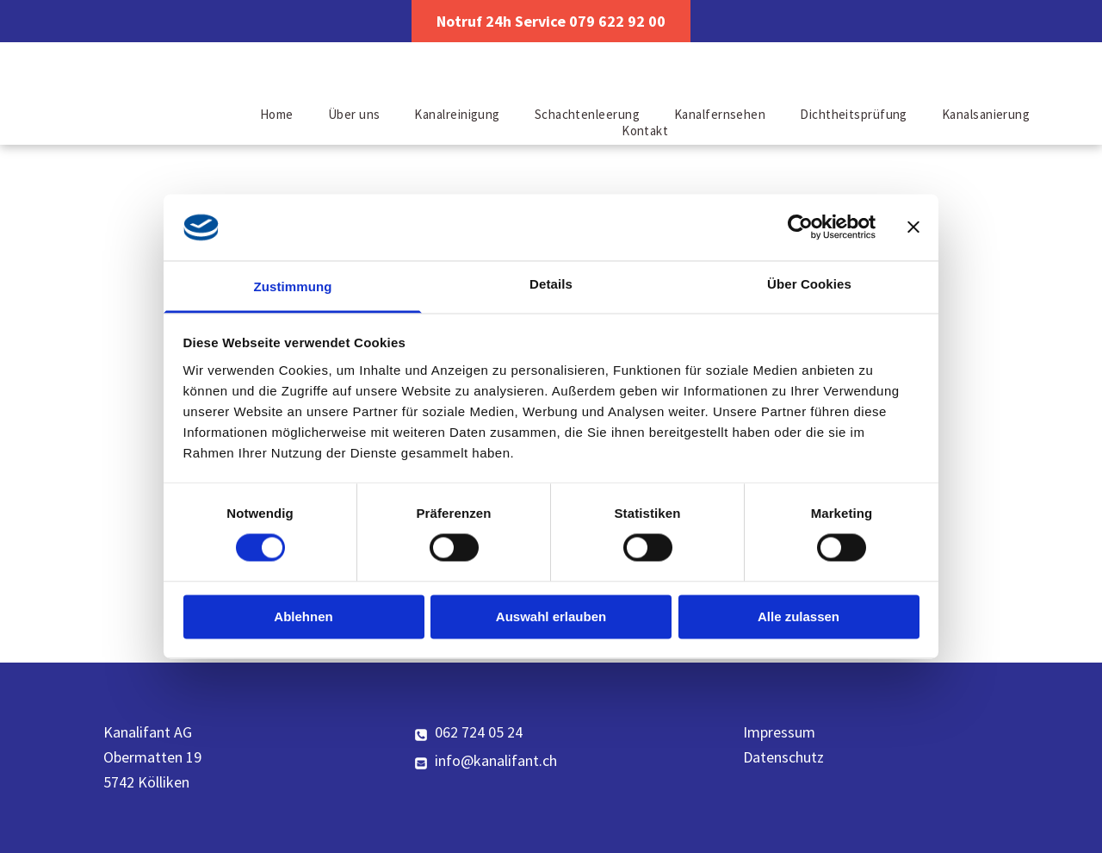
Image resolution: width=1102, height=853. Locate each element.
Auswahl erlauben (551, 616)
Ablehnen (303, 616)
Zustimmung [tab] (293, 286)
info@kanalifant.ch (496, 760)
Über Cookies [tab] (809, 284)
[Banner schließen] (913, 227)
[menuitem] (277, 114)
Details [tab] (551, 284)
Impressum (779, 732)
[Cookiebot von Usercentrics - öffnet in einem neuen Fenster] (800, 227)
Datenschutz (783, 757)
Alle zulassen (798, 616)
